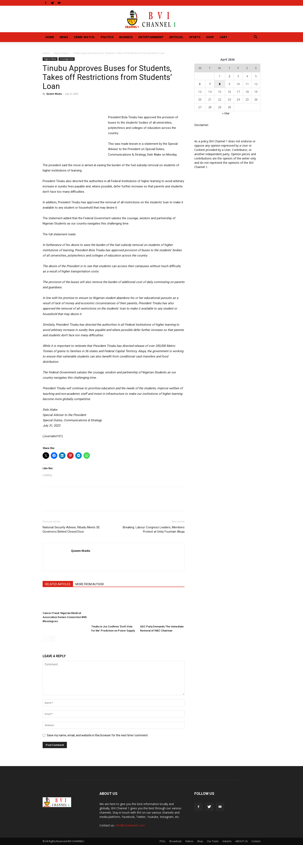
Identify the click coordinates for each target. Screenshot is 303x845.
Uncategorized (66, 59)
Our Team (213, 841)
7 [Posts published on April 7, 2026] (210, 84)
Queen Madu (54, 93)
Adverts (226, 841)
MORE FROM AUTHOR (89, 584)
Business (126, 37)
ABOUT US (241, 841)
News (64, 37)
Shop (210, 37)
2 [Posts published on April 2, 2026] (229, 76)
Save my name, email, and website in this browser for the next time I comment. (97, 735)
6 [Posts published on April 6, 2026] (200, 84)
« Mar (226, 113)
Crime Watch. (84, 37)
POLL (163, 841)
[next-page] (51, 638)
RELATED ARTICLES (58, 584)
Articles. (176, 37)
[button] (255, 37)
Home (49, 37)
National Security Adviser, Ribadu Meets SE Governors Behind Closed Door (71, 529)
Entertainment (151, 37)
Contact (255, 841)
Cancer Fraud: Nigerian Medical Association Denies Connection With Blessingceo (65, 617)
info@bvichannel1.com (130, 825)
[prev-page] (45, 638)
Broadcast (175, 841)
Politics (107, 37)
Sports (194, 37)
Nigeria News (61, 53)
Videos (189, 841)
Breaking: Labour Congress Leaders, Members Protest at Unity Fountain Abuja (154, 529)
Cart (223, 37)
